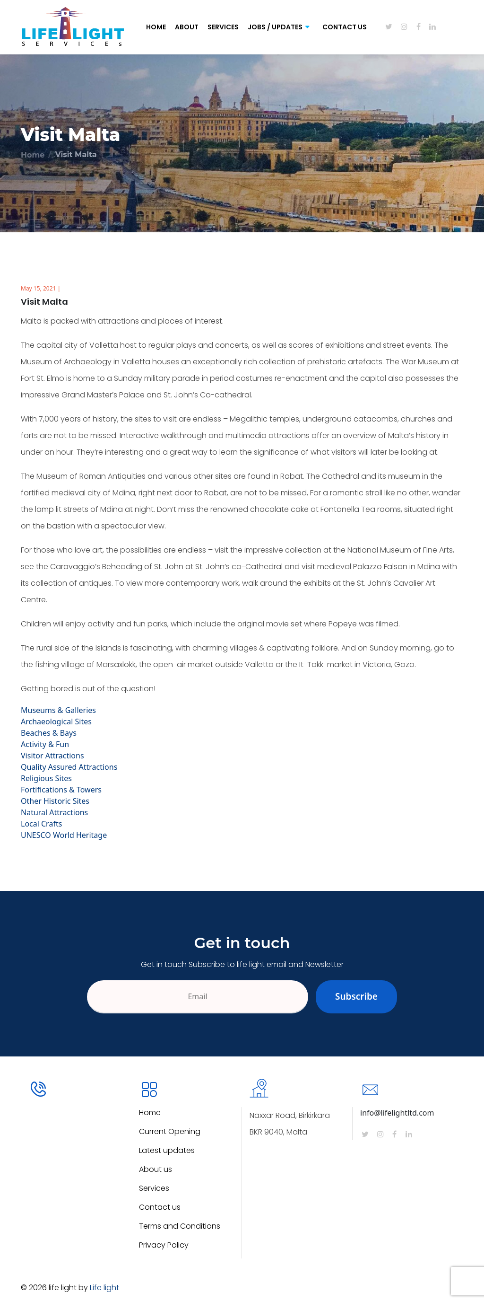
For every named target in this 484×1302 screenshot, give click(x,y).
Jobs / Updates (275, 27)
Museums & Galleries (58, 710)
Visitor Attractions (52, 755)
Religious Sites (46, 778)
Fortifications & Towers (61, 789)
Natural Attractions (54, 812)
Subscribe (356, 996)
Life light (104, 1287)
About (187, 27)
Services (223, 27)
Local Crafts (41, 823)
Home (156, 27)
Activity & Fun (45, 744)
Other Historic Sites (55, 801)
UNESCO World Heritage (64, 835)
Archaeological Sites (56, 721)
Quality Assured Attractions (69, 767)
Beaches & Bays (49, 733)
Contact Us (344, 27)
